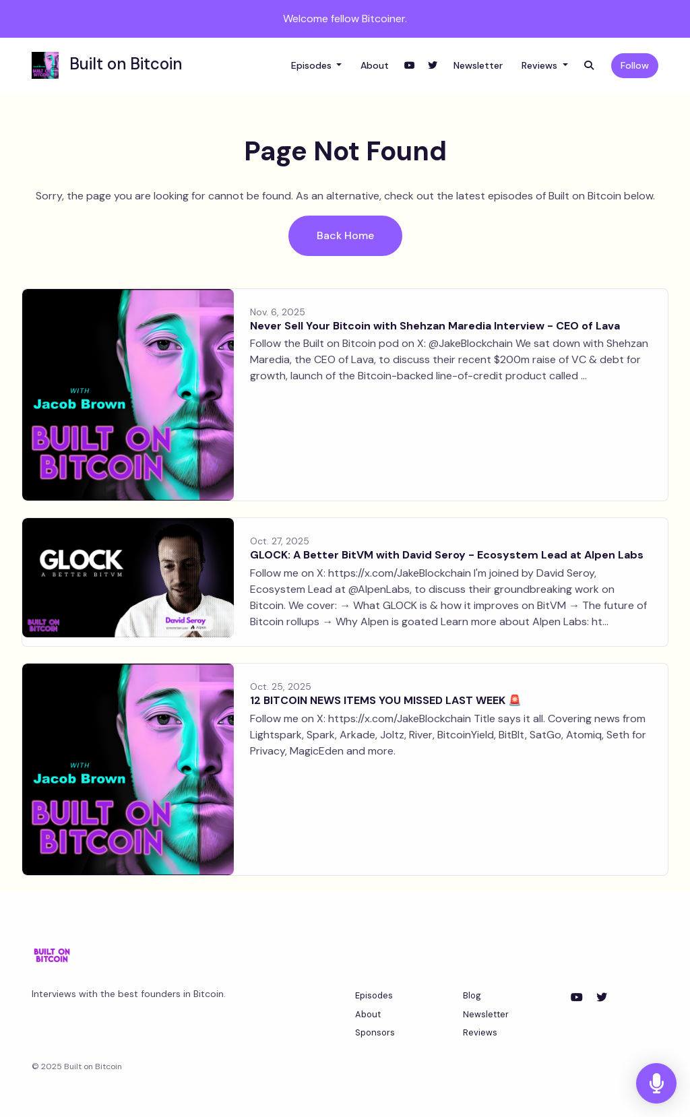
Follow (635, 65)
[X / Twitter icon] (601, 997)
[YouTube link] (409, 65)
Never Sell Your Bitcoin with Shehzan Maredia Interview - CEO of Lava (435, 326)
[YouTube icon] (577, 997)
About (374, 65)
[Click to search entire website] (588, 65)
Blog (472, 995)
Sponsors (375, 1032)
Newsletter (478, 65)
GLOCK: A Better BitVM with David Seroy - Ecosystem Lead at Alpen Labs (447, 555)
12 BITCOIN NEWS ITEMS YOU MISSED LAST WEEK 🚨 (386, 700)
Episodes (312, 65)
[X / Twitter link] (432, 65)
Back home (345, 235)
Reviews (541, 65)
